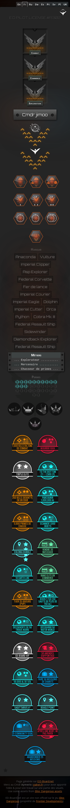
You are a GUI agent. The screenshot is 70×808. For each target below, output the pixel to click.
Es (42, 4)
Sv (53, 4)
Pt (48, 4)
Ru (30, 4)
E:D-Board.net (45, 781)
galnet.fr (38, 784)
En (19, 4)
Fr (25, 4)
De (36, 4)
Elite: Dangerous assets (48, 791)
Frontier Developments (49, 801)
